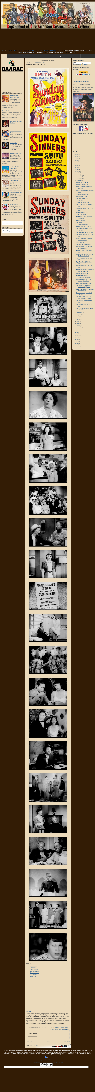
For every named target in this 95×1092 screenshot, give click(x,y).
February (79, 328)
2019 (76, 167)
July (78, 317)
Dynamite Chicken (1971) (82, 184)
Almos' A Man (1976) (81, 196)
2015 (76, 330)
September (80, 312)
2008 (76, 346)
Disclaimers (85, 56)
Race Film (66, 1029)
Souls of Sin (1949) (81, 214)
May (78, 321)
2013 (76, 335)
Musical (61, 1029)
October (79, 180)
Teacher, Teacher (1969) (82, 194)
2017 (76, 172)
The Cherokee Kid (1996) (81, 81)
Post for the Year (6, 111)
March (78, 325)
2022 (76, 161)
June (78, 319)
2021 (76, 163)
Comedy (52, 1029)
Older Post (67, 1041)
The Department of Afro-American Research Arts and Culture (38, 50)
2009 (76, 344)
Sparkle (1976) (13, 143)
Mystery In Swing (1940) (82, 273)
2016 (76, 174)
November (79, 178)
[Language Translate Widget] (82, 63)
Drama (56, 1029)
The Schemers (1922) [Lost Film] (84, 232)
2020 (76, 165)
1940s (58, 1027)
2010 (76, 341)
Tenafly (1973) (80, 242)
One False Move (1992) (16, 153)
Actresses (76, 56)
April (78, 323)
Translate (84, 64)
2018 (76, 169)
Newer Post (29, 1041)
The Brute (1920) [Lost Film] (83, 244)
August (79, 314)
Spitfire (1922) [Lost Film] (82, 202)
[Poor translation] (49, 1064)
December (79, 176)
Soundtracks (67, 56)
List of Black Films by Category (52, 56)
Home (48, 1041)
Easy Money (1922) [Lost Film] (84, 226)
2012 (76, 337)
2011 (76, 339)
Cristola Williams (34, 969)
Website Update (80, 220)
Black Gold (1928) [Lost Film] (83, 283)
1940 (55, 1027)
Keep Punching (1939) (82, 212)
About (10, 56)
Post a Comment (32, 1036)
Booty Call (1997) (14, 204)
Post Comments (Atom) (39, 1045)
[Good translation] (43, 1064)
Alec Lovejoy (33, 974)
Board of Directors (20, 56)
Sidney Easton (33, 976)
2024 (76, 156)
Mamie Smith (33, 966)
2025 (76, 154)
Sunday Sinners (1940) (35, 64)
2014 (76, 333)
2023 (76, 158)
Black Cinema (64, 1027)
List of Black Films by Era (34, 56)
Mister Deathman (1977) (16, 192)
